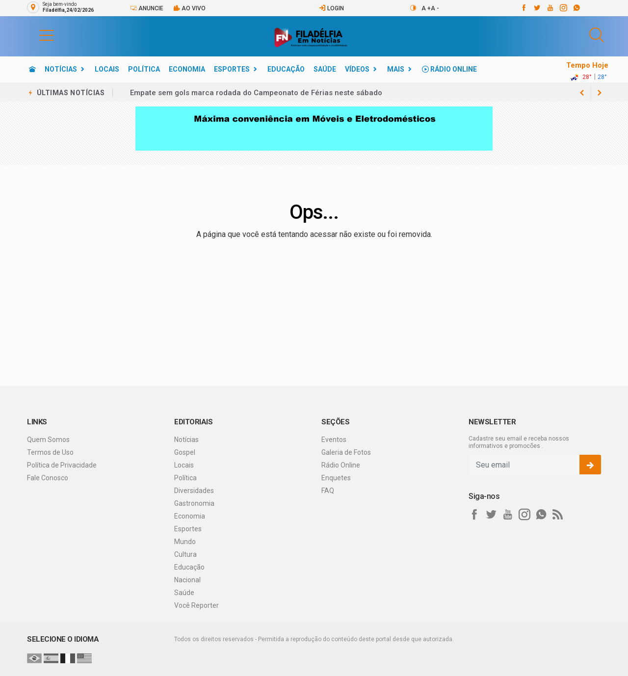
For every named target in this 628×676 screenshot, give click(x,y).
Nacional (187, 580)
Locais (107, 69)
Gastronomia (194, 503)
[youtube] (550, 8)
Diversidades (194, 490)
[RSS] (558, 514)
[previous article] (599, 93)
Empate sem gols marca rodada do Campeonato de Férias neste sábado (256, 92)
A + (426, 8)
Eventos (333, 439)
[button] (37, 34)
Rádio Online (449, 69)
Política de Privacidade (62, 465)
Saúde (325, 69)
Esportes (232, 69)
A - (435, 8)
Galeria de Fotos (346, 452)
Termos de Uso (50, 452)
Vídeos (357, 69)
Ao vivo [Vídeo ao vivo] (189, 8)
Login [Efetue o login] (331, 8)
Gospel (184, 452)
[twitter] (536, 8)
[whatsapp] (576, 8)
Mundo (185, 542)
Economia (187, 69)
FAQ (327, 490)
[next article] (582, 93)
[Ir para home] (32, 69)
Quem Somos (48, 439)
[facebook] (523, 8)
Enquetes (336, 478)
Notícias (61, 69)
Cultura (185, 554)
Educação (286, 69)
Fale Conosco (47, 478)
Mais (395, 69)
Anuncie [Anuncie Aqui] (146, 8)
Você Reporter (196, 605)
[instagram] (563, 8)
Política (144, 69)
